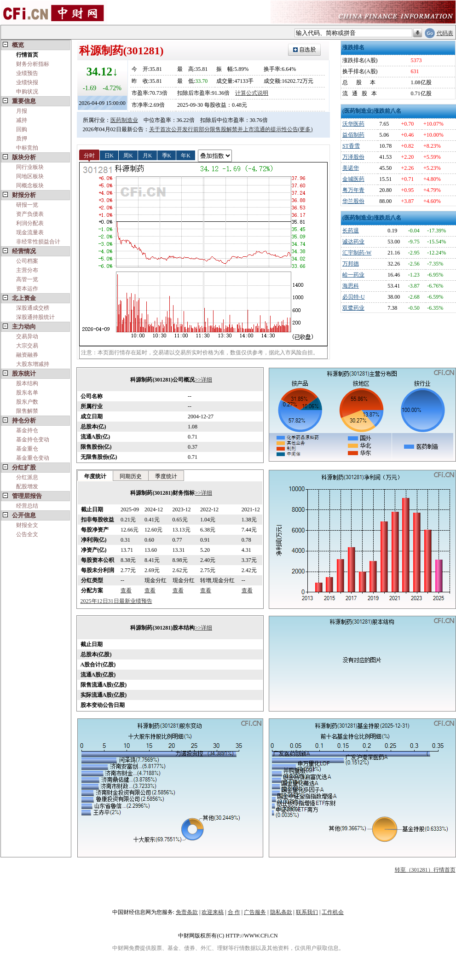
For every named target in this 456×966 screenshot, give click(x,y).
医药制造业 (124, 120)
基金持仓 (27, 430)
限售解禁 (27, 411)
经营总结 (27, 506)
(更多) (305, 129)
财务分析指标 (32, 64)
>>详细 (203, 379)
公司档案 (27, 261)
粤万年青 (353, 190)
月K (147, 155)
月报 (21, 111)
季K (167, 155)
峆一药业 (353, 275)
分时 (89, 155)
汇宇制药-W (356, 252)
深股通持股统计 (35, 317)
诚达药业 (353, 241)
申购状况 (27, 91)
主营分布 (27, 270)
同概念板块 (30, 185)
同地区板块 (30, 176)
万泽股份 (353, 157)
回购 (21, 129)
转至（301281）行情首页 (425, 870)
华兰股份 (353, 201)
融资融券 (27, 355)
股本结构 (27, 383)
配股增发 (27, 486)
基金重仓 (27, 448)
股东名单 (27, 392)
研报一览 (27, 205)
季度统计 (166, 476)
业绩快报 (27, 82)
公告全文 (27, 534)
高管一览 (27, 279)
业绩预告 (27, 73)
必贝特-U (353, 297)
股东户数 (27, 402)
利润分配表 (30, 223)
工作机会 (333, 912)
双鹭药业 (353, 308)
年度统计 (95, 476)
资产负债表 (30, 214)
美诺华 (350, 168)
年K (185, 155)
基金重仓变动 (32, 458)
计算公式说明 (251, 93)
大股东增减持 (32, 364)
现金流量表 (30, 232)
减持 (21, 120)
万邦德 (350, 263)
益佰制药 (353, 135)
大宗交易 (27, 345)
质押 (21, 138)
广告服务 (255, 912)
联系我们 (307, 912)
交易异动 (27, 336)
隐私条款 (281, 912)
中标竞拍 (27, 148)
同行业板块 (30, 167)
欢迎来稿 (213, 912)
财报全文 (27, 525)
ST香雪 (351, 146)
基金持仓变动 (32, 439)
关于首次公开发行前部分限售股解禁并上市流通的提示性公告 (223, 129)
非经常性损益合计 (38, 241)
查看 (126, 590)
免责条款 (187, 912)
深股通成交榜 (32, 308)
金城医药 (353, 179)
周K (128, 155)
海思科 (350, 286)
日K (109, 155)
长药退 (350, 230)
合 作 (234, 912)
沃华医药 (353, 124)
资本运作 (27, 288)
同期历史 (131, 476)
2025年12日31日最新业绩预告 (116, 601)
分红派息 (27, 477)
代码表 (445, 33)
